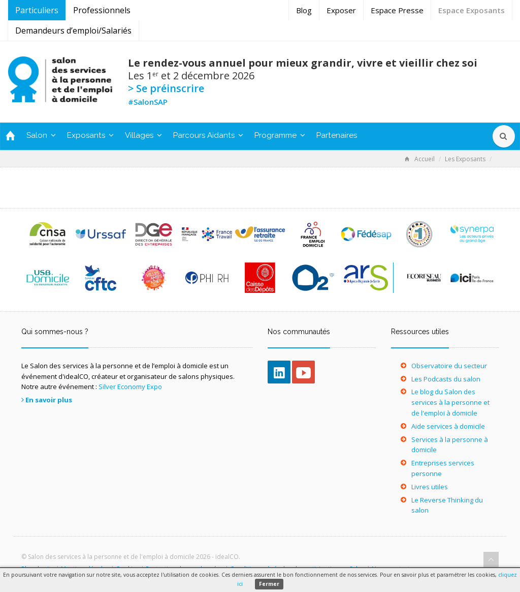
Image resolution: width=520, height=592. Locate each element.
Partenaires (336, 135)
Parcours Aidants (208, 135)
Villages (143, 135)
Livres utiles (429, 486)
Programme (279, 135)
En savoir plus (48, 399)
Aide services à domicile (448, 426)
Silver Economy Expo (130, 386)
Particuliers (36, 10)
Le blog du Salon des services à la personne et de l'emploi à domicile (450, 402)
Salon (41, 135)
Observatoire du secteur (449, 365)
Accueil (420, 159)
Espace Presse (397, 10)
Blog (304, 10)
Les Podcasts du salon (445, 378)
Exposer (341, 10)
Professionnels (102, 10)
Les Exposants (465, 159)
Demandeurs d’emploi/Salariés (73, 30)
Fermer (269, 583)
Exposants (90, 135)
